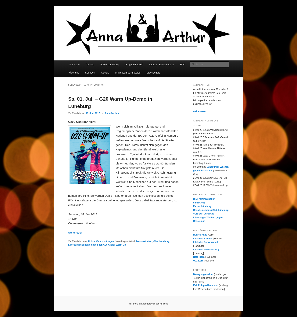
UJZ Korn (198, 260)
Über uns (74, 72)
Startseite (74, 64)
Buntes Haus (200, 234)
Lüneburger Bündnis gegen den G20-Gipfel (91, 244)
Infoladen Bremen (202, 238)
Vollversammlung (109, 64)
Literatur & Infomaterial (161, 64)
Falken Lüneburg (202, 206)
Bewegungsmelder (203, 274)
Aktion (91, 241)
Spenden (90, 72)
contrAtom (199, 202)
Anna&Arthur (112, 113)
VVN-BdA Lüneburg (203, 213)
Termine (90, 64)
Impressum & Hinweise (128, 72)
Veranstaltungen (105, 241)
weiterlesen (75, 232)
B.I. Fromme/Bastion (204, 199)
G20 (155, 241)
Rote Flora (198, 257)
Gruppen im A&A (134, 64)
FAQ (182, 64)
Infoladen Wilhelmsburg (206, 249)
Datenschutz (153, 72)
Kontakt (105, 72)
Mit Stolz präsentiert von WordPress (148, 303)
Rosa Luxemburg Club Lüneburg (211, 210)
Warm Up (121, 244)
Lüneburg (164, 241)
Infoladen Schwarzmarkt (206, 242)
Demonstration (144, 241)
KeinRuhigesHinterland (205, 285)
